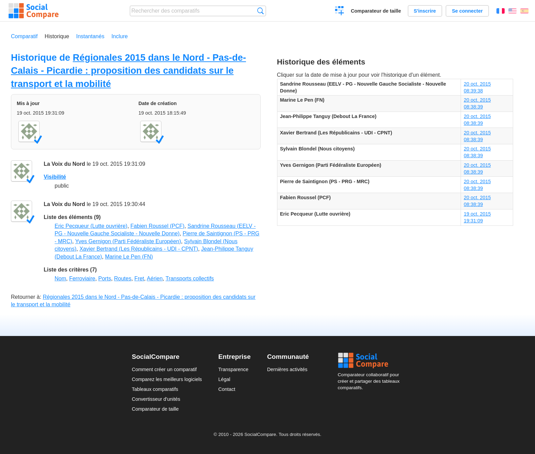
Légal (224, 379)
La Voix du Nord (64, 164)
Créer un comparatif (339, 11)
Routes (122, 278)
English (512, 11)
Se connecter (467, 11)
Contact (226, 389)
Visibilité (55, 177)
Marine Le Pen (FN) (129, 257)
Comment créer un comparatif (164, 369)
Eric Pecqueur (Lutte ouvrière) (91, 226)
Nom (60, 278)
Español (524, 11)
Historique (57, 36)
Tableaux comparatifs (155, 389)
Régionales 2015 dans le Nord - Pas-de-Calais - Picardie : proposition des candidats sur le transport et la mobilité (128, 70)
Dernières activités (287, 369)
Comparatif (24, 36)
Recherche (260, 11)
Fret (139, 278)
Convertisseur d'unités (156, 399)
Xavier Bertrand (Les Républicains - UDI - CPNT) (138, 249)
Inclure (119, 36)
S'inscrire (425, 11)
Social (370, 360)
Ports (104, 278)
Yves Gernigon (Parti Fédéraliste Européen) (128, 241)
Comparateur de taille (376, 11)
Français (500, 11)
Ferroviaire (82, 278)
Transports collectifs (189, 278)
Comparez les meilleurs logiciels (167, 379)
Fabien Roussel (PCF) (157, 226)
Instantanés (90, 36)
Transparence (233, 369)
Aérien (154, 278)
